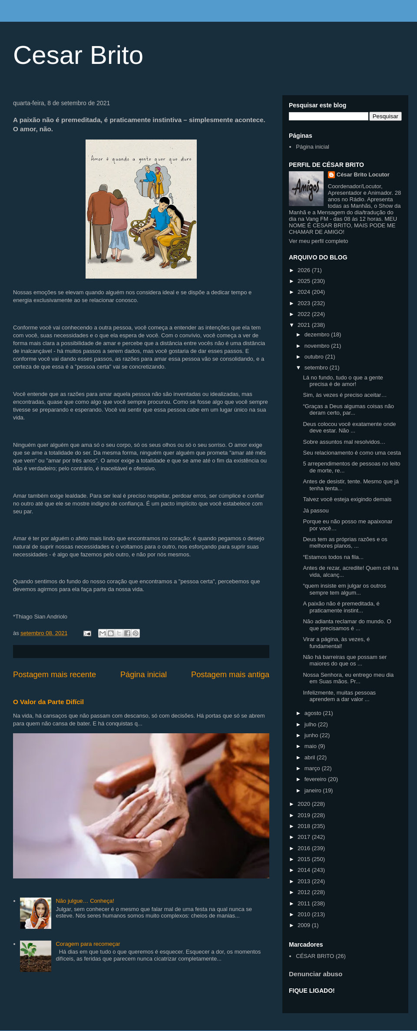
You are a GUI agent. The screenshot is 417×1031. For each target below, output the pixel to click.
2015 (305, 859)
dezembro (317, 334)
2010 (305, 914)
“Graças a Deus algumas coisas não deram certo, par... (348, 409)
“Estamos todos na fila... (333, 557)
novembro (317, 346)
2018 (305, 826)
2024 (305, 292)
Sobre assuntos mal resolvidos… (344, 442)
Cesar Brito (78, 55)
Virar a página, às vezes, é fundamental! (336, 642)
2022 (305, 314)
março (313, 768)
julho (311, 724)
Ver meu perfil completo (318, 241)
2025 (305, 281)
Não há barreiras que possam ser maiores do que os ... (345, 660)
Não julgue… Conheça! (85, 901)
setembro (317, 367)
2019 (305, 815)
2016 (305, 848)
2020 (305, 804)
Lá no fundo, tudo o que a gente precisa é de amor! (343, 381)
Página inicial (143, 674)
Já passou (315, 510)
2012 (305, 892)
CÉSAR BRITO (315, 956)
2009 (305, 925)
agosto (313, 713)
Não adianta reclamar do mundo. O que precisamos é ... (347, 625)
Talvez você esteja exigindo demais (347, 499)
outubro (314, 356)
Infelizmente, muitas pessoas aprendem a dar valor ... (339, 696)
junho (312, 735)
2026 (305, 270)
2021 (305, 325)
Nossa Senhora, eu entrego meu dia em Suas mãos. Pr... (348, 678)
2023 (305, 303)
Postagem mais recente (54, 674)
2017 (305, 837)
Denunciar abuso (315, 974)
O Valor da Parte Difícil (48, 701)
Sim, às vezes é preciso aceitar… (345, 395)
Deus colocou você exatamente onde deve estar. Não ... (349, 427)
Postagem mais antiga (230, 674)
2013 (305, 881)
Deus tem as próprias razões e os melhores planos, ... (345, 542)
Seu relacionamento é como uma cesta (351, 452)
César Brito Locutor (363, 174)
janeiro (313, 790)
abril (310, 757)
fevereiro (316, 779)
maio (311, 746)
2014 (305, 870)
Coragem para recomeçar (88, 944)
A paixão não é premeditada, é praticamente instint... (341, 607)
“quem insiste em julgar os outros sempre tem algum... (344, 589)
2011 (305, 903)
